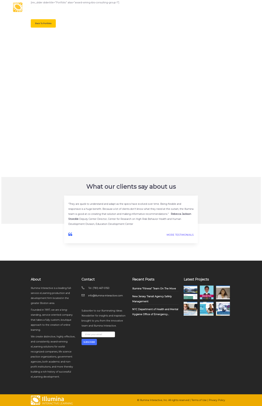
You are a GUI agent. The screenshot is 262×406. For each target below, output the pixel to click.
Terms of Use (199, 400)
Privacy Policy (217, 400)
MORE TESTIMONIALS (180, 234)
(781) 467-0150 (101, 288)
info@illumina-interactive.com (105, 295)
